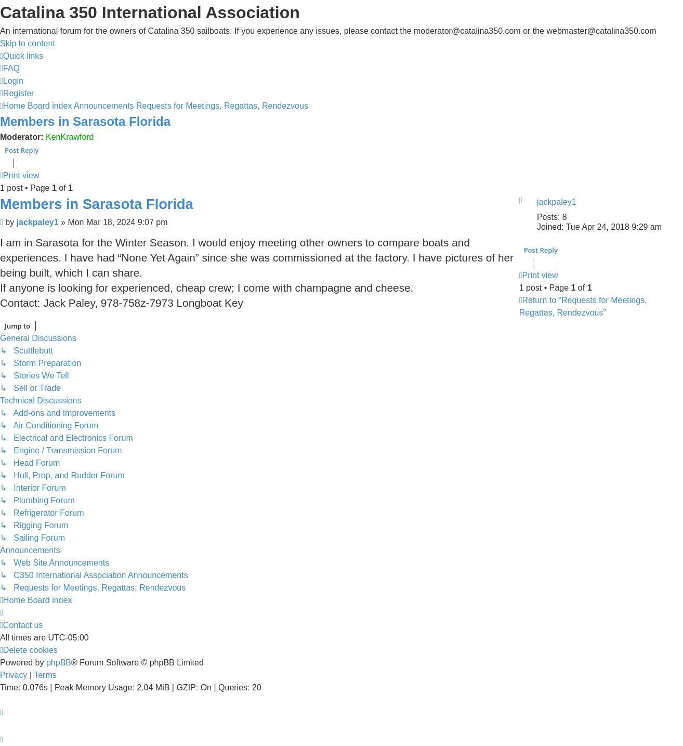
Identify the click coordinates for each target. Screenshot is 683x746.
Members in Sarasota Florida (85, 121)
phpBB (58, 662)
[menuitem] (10, 68)
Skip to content (27, 43)
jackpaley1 (556, 202)
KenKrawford (70, 137)
